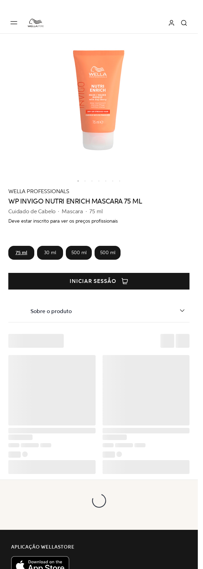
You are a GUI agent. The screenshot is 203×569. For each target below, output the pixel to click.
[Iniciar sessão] (171, 22)
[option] (76, 179)
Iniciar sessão (99, 281)
